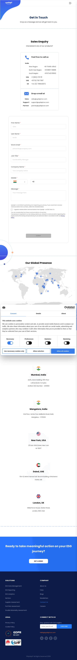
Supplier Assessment (12, 602)
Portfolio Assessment (12, 606)
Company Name (18, 167)
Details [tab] (38, 313)
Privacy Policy (10, 623)
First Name (16, 123)
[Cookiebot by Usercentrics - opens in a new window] (66, 307)
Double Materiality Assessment (16, 610)
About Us (43, 586)
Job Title (15, 156)
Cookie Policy (10, 627)
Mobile (14, 178)
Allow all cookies (63, 351)
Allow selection (38, 351)
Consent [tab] (13, 313)
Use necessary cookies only (14, 351)
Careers (43, 606)
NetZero (8, 598)
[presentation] (38, 227)
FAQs (42, 590)
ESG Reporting (10, 590)
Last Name (16, 134)
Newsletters (44, 598)
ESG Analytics (10, 594)
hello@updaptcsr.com (48, 632)
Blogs (42, 594)
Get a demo (38, 561)
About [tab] (63, 313)
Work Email (16, 145)
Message (15, 189)
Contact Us (44, 602)
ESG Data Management (13, 586)
